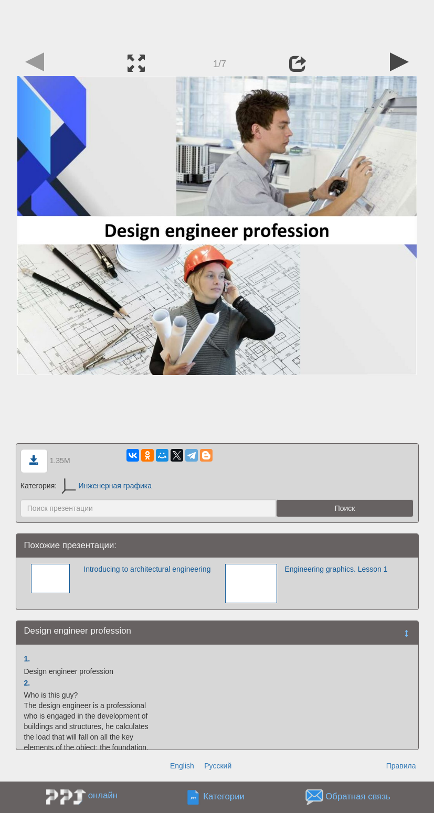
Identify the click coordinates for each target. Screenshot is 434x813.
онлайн (103, 795)
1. (27, 659)
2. (27, 683)
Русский (217, 766)
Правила (401, 766)
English (182, 766)
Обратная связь (357, 797)
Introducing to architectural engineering (146, 569)
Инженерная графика (106, 486)
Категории (224, 797)
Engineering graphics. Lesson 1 (335, 569)
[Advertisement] (217, 23)
